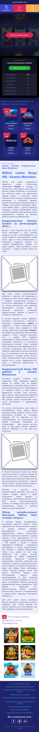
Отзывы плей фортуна (14, 712)
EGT (28, 75)
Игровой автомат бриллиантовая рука (19, 686)
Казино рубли (28, 712)
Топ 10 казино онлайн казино (19, 683)
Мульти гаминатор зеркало (19, 709)
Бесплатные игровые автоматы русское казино (19, 697)
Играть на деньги (19, 68)
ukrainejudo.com (19, 2)
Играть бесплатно (19, 35)
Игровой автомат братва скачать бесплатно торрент (19, 690)
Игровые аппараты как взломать (19, 706)
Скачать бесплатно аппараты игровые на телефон (19, 702)
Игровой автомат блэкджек (19, 694)
